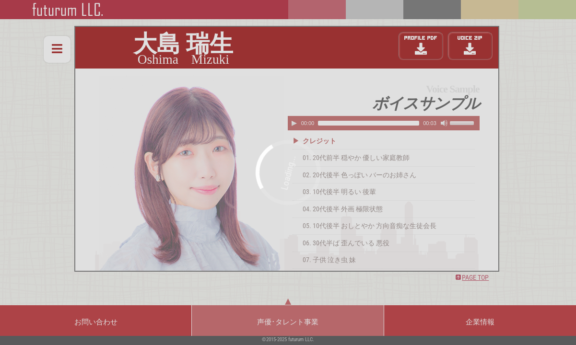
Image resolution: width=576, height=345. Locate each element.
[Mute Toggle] (444, 123)
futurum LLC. (301, 339)
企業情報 (480, 322)
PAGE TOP (475, 278)
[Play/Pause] (294, 123)
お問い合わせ (96, 322)
